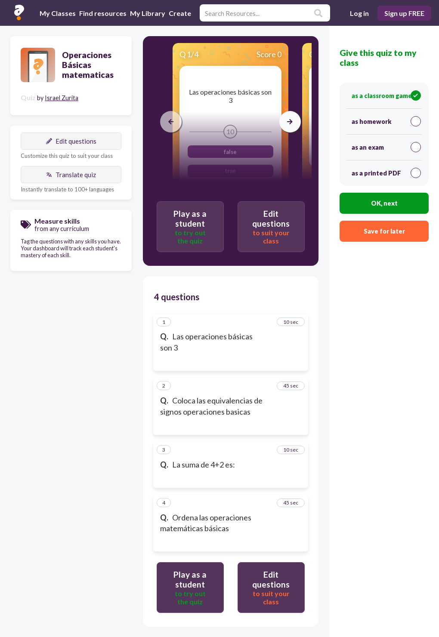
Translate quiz (71, 174)
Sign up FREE (404, 13)
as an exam (386, 147)
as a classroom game (386, 95)
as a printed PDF (386, 173)
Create (180, 13)
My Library (147, 13)
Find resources (103, 13)
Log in (359, 13)
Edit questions (71, 141)
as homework (386, 121)
